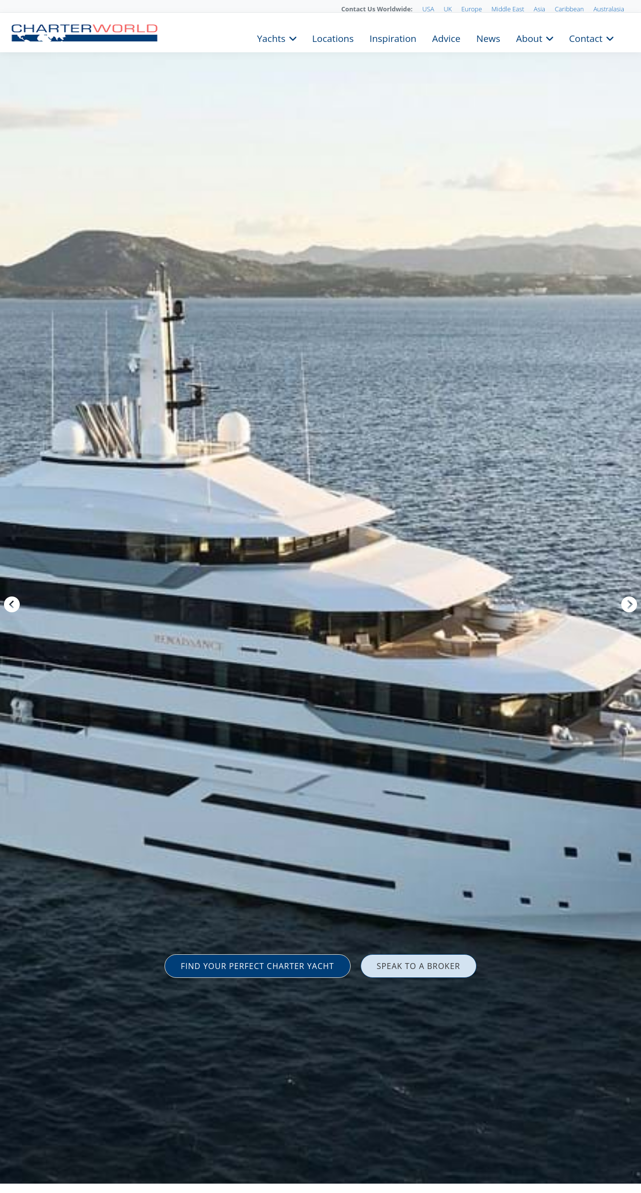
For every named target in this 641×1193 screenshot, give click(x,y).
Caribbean (569, 8)
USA (428, 8)
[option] (320, 596)
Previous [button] (12, 604)
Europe (471, 8)
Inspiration (392, 37)
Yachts (271, 37)
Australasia (609, 8)
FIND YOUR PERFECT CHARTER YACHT (257, 966)
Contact (585, 37)
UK (447, 8)
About (529, 37)
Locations (333, 37)
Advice (446, 37)
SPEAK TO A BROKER (418, 966)
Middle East (507, 8)
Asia (539, 8)
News (488, 37)
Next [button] (629, 604)
